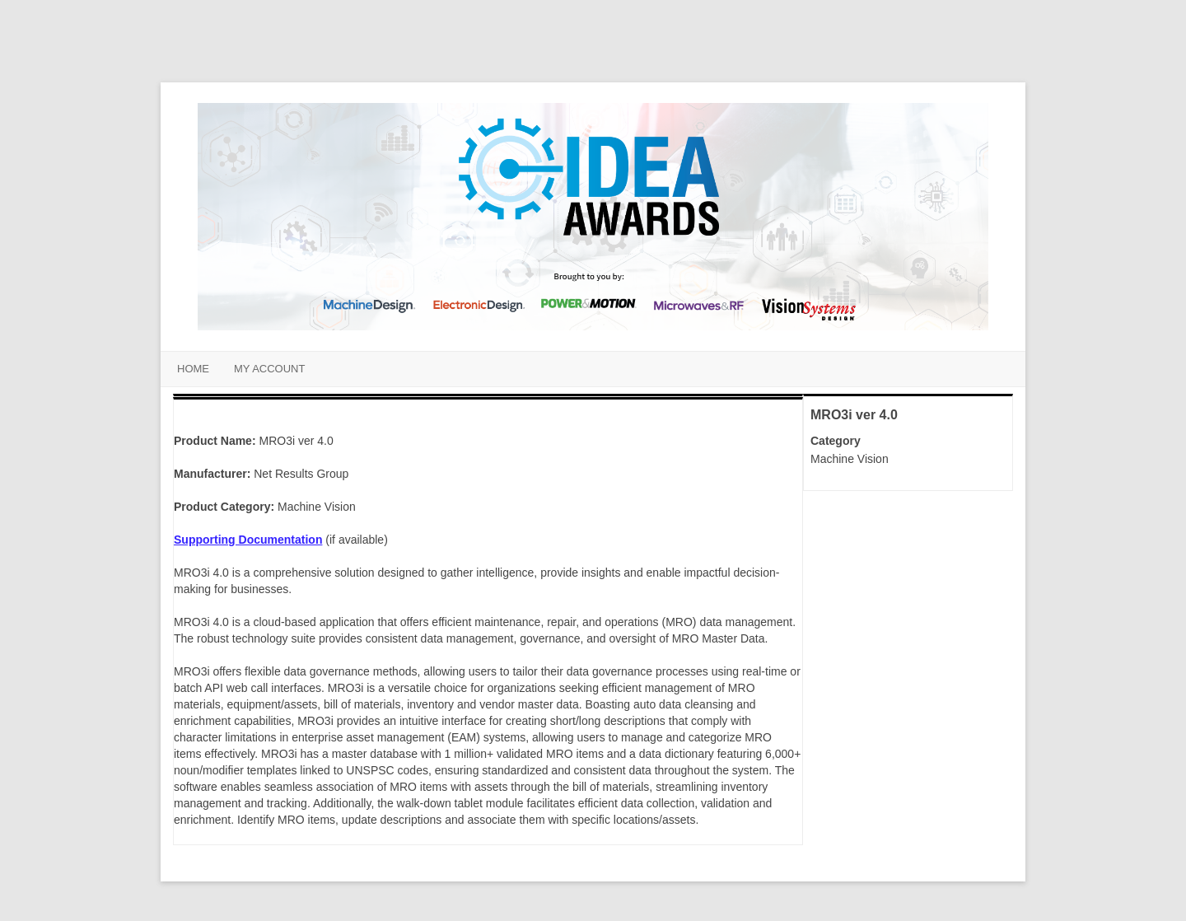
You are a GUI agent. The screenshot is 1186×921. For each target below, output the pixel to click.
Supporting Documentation (248, 539)
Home (193, 368)
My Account (269, 368)
